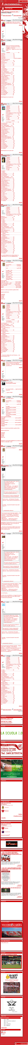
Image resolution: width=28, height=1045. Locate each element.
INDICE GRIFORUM (5, 11)
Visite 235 (20, 896)
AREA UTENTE (24, 1)
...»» (14, 864)
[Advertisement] (5, 790)
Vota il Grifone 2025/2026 (6, 722)
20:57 (3, 1034)
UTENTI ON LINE (24, 1043)
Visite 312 (20, 884)
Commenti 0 (19, 866)
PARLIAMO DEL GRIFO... (14, 11)
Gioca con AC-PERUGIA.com (6, 719)
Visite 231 (20, 865)
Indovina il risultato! (5, 835)
